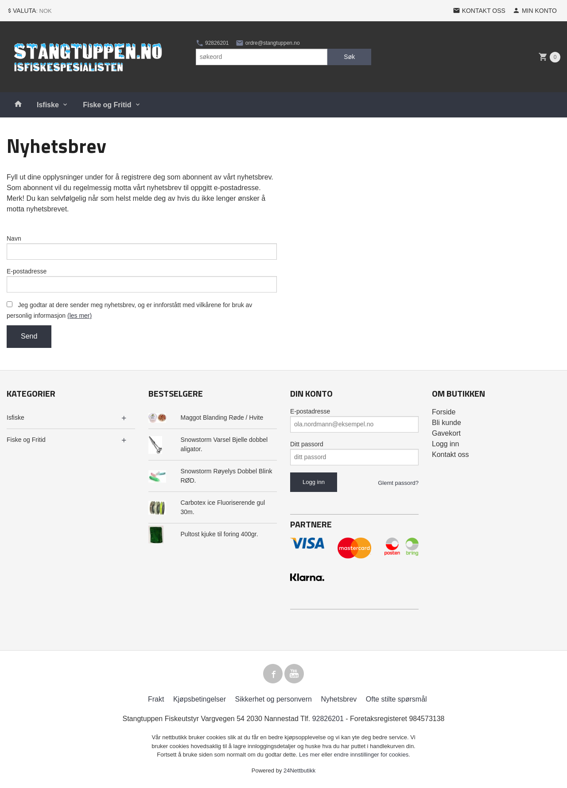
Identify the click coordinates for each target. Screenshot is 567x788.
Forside (443, 412)
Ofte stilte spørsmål (396, 699)
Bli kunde (446, 422)
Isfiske (48, 105)
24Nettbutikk (299, 770)
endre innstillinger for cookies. (372, 754)
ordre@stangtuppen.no (267, 43)
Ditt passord (306, 444)
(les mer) (79, 315)
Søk (349, 56)
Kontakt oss (450, 454)
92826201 (212, 43)
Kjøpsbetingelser (199, 699)
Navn (14, 238)
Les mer (310, 754)
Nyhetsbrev (339, 699)
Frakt (156, 699)
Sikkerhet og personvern (273, 699)
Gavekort (446, 433)
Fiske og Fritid (107, 105)
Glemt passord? (398, 483)
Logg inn (445, 444)
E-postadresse (27, 271)
